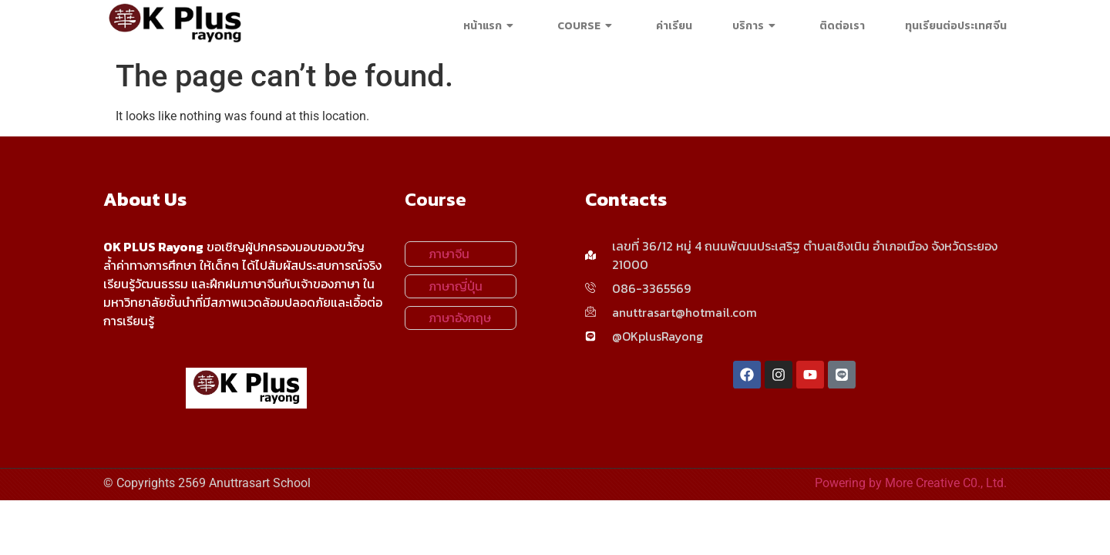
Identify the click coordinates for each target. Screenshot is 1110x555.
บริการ (755, 26)
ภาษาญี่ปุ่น (456, 286)
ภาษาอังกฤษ (460, 317)
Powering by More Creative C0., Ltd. (911, 483)
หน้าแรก (490, 26)
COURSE (586, 26)
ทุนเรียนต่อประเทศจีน (956, 26)
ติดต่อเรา (842, 26)
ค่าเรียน (674, 26)
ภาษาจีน (449, 253)
